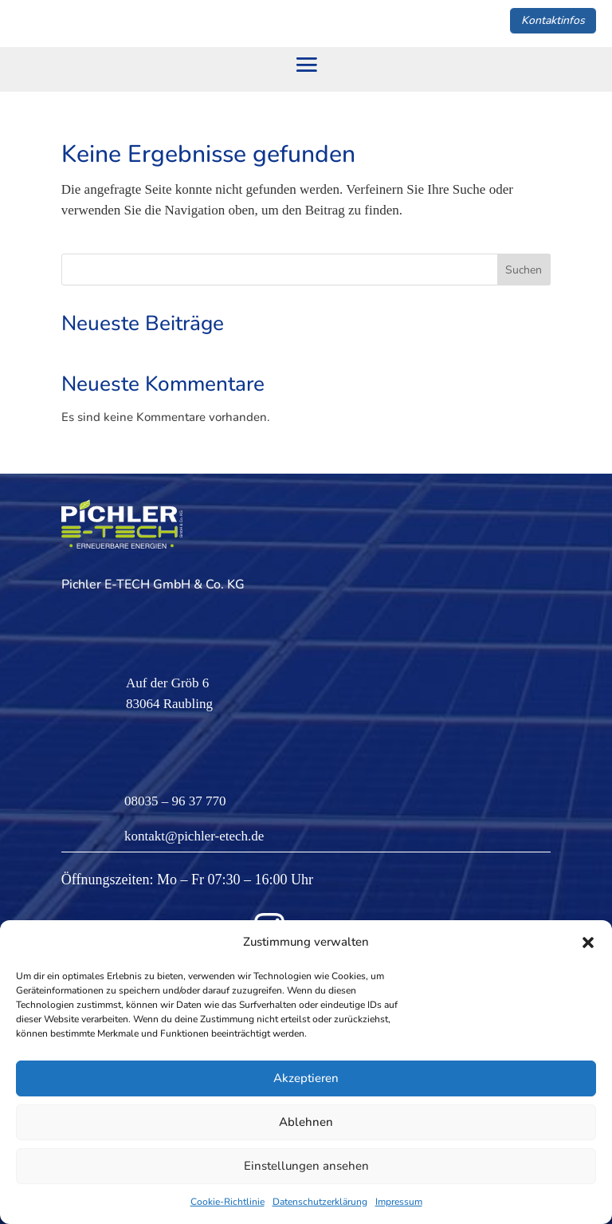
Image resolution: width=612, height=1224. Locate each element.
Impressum (398, 1201)
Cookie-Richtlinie (227, 1201)
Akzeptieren (306, 1078)
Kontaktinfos (553, 20)
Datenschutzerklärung (320, 1201)
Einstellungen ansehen (306, 1166)
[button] (588, 942)
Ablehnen (306, 1122)
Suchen (523, 269)
